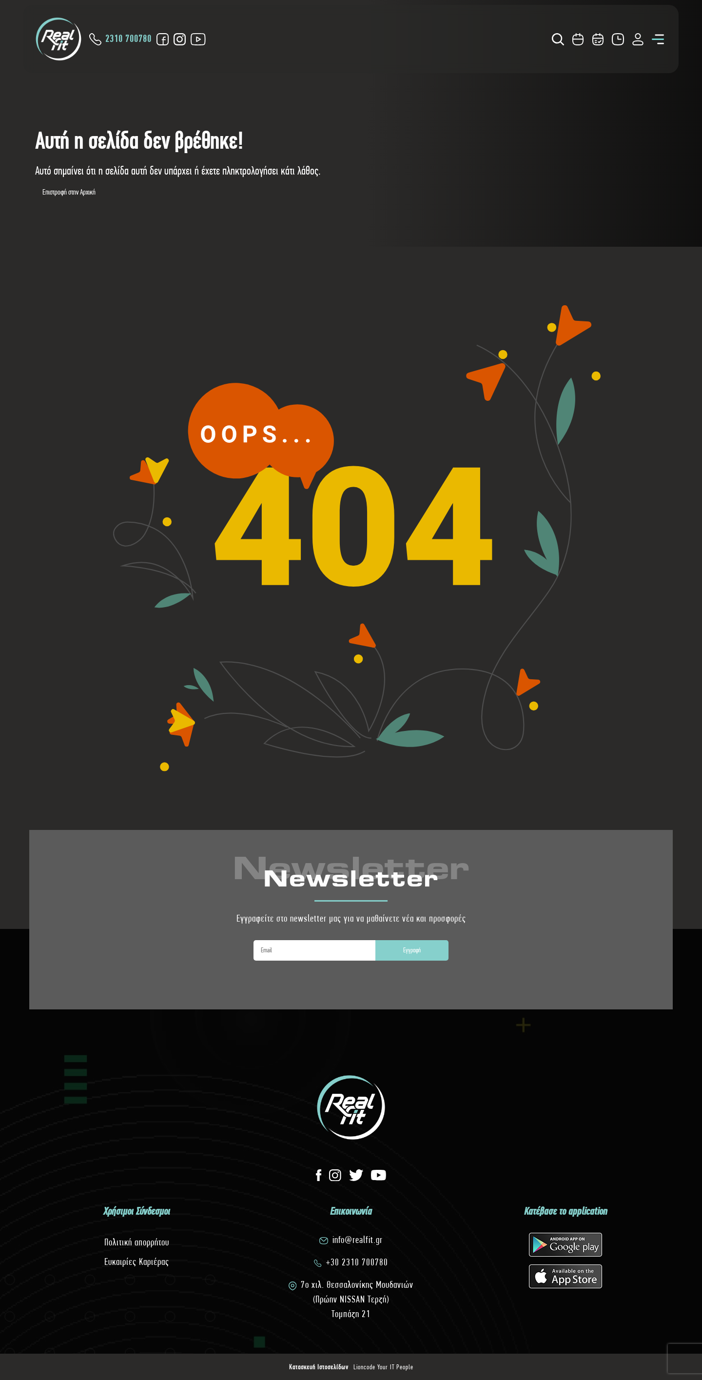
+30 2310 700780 (357, 1262)
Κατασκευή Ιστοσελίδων (319, 1367)
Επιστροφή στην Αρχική (69, 192)
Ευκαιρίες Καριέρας (136, 1261)
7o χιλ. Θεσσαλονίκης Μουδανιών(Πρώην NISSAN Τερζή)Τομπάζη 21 (357, 1299)
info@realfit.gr (357, 1239)
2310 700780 (120, 39)
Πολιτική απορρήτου (136, 1242)
